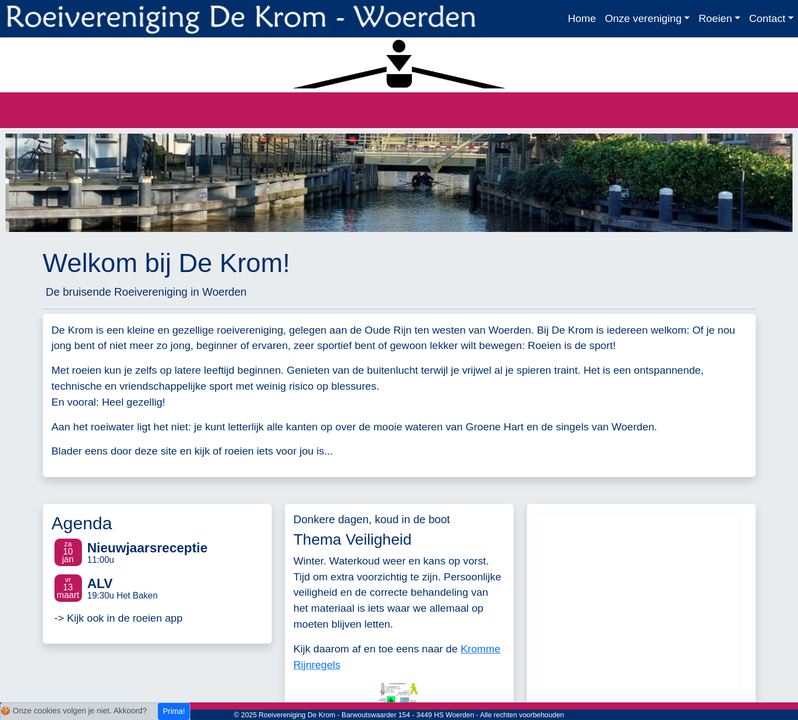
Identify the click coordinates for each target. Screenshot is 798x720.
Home (582, 18)
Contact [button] (767, 18)
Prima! (174, 711)
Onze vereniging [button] (643, 18)
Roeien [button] (715, 18)
